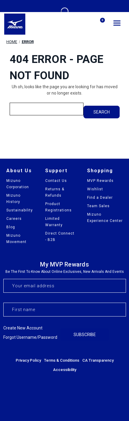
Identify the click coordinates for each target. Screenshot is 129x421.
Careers (14, 219)
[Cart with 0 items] (99, 24)
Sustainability (19, 210)
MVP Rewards (100, 181)
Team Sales (98, 206)
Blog (10, 227)
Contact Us (56, 181)
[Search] (85, 24)
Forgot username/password (30, 337)
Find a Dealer (100, 197)
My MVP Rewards (64, 264)
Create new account (22, 328)
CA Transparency (98, 360)
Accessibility (64, 369)
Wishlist (95, 189)
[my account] (70, 24)
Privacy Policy (28, 360)
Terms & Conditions (61, 360)
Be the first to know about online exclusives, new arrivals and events (64, 272)
